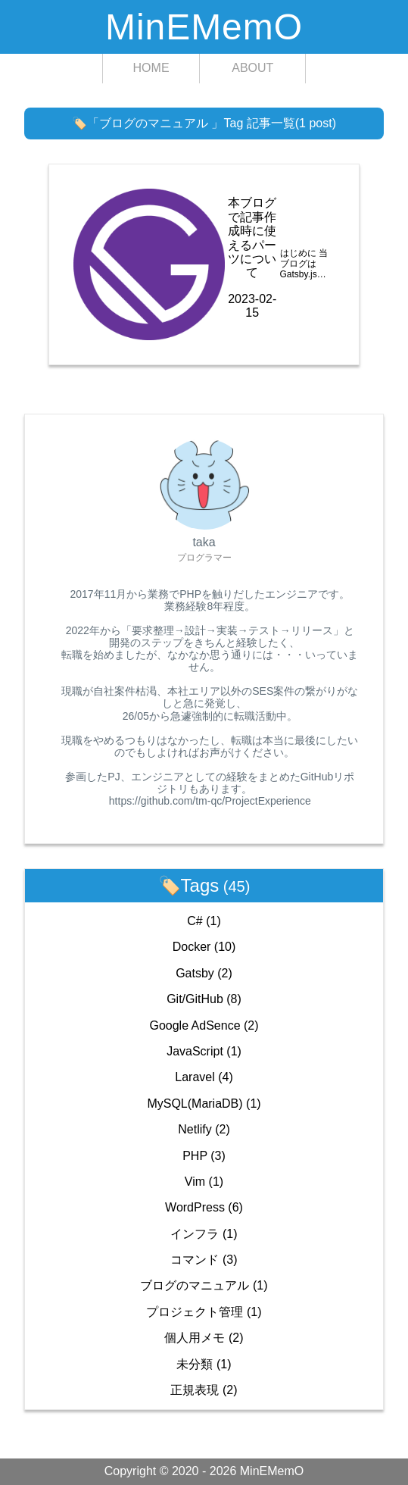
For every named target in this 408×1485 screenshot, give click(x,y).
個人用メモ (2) (203, 1337)
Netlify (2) (203, 1129)
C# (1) (203, 920)
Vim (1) (204, 1181)
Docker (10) (204, 946)
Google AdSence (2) (203, 1025)
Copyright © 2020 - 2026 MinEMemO (204, 1471)
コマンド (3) (203, 1259)
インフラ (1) (203, 1233)
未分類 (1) (203, 1364)
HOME (151, 67)
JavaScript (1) (204, 1051)
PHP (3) (204, 1155)
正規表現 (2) (203, 1389)
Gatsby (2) (204, 973)
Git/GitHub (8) (204, 999)
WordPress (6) (204, 1207)
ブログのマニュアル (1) (203, 1285)
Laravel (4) (204, 1077)
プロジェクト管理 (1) (203, 1311)
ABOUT (252, 67)
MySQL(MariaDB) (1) (203, 1103)
